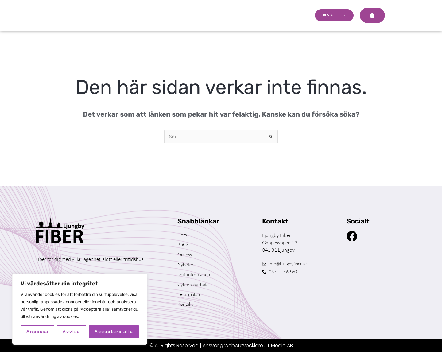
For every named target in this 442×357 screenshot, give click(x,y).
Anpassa (37, 331)
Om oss (185, 256)
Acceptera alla (114, 331)
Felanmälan (189, 298)
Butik (183, 246)
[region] (79, 309)
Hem (182, 235)
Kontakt (186, 308)
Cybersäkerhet (193, 288)
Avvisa (71, 331)
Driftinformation (195, 277)
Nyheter (186, 267)
